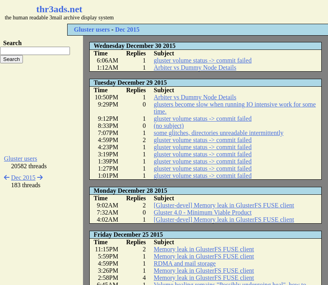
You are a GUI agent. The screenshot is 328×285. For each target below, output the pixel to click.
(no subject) (169, 125)
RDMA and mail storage (185, 263)
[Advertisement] (41, 109)
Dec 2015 (127, 29)
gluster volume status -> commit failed (203, 60)
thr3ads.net (59, 9)
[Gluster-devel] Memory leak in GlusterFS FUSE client (224, 205)
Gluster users (92, 29)
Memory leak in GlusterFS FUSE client (204, 249)
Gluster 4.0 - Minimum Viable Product (203, 212)
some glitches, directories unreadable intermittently (218, 132)
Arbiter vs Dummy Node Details (195, 67)
